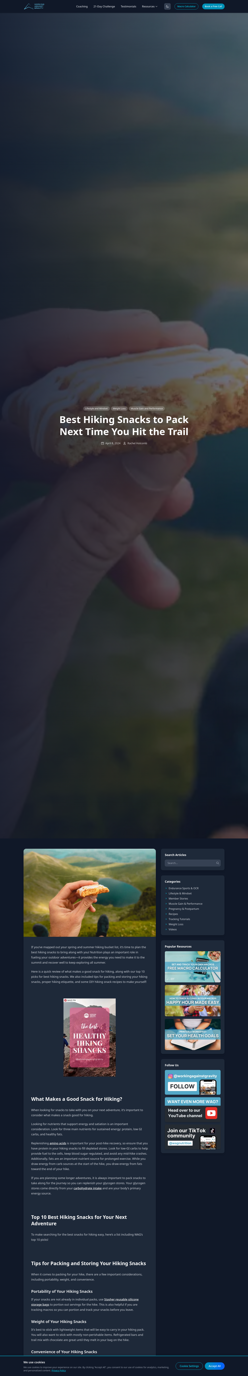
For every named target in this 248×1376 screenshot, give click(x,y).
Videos (171, 929)
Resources (150, 6)
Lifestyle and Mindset (96, 408)
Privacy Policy (59, 1370)
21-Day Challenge (104, 6)
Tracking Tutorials (177, 919)
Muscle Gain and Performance (147, 408)
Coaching (82, 6)
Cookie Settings (189, 1366)
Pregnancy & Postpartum (182, 909)
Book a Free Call (213, 6)
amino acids (58, 1143)
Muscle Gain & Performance (183, 903)
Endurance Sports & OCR (182, 888)
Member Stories (176, 898)
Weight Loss (119, 408)
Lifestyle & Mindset (178, 893)
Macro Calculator (186, 6)
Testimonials (128, 6)
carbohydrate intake (88, 1188)
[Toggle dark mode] (167, 6)
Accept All (215, 1366)
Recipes (171, 914)
